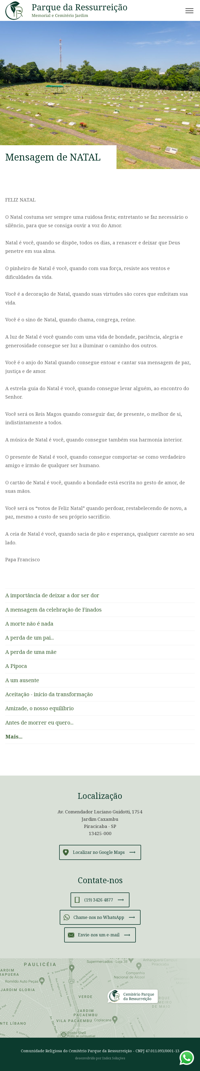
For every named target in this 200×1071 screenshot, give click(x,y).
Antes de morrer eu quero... (39, 722)
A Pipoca (16, 665)
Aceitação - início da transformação (49, 694)
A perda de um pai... (29, 637)
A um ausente (22, 680)
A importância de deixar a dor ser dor (52, 595)
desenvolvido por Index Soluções (100, 1058)
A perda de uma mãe (31, 651)
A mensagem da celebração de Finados (53, 609)
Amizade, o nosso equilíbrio (39, 708)
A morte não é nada (29, 623)
